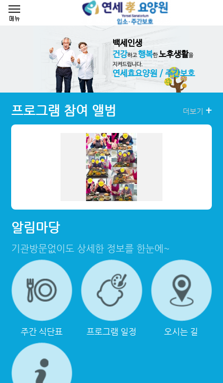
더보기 (197, 110)
